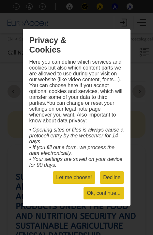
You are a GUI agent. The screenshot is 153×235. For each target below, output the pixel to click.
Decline (111, 177)
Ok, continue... (103, 193)
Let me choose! (74, 177)
